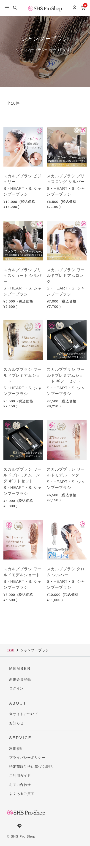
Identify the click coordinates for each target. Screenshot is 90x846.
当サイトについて (23, 714)
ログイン (16, 688)
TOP (10, 650)
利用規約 (16, 749)
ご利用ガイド (20, 775)
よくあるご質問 (22, 794)
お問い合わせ (20, 785)
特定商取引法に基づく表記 (31, 767)
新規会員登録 (20, 679)
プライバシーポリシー (27, 757)
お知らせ (16, 723)
